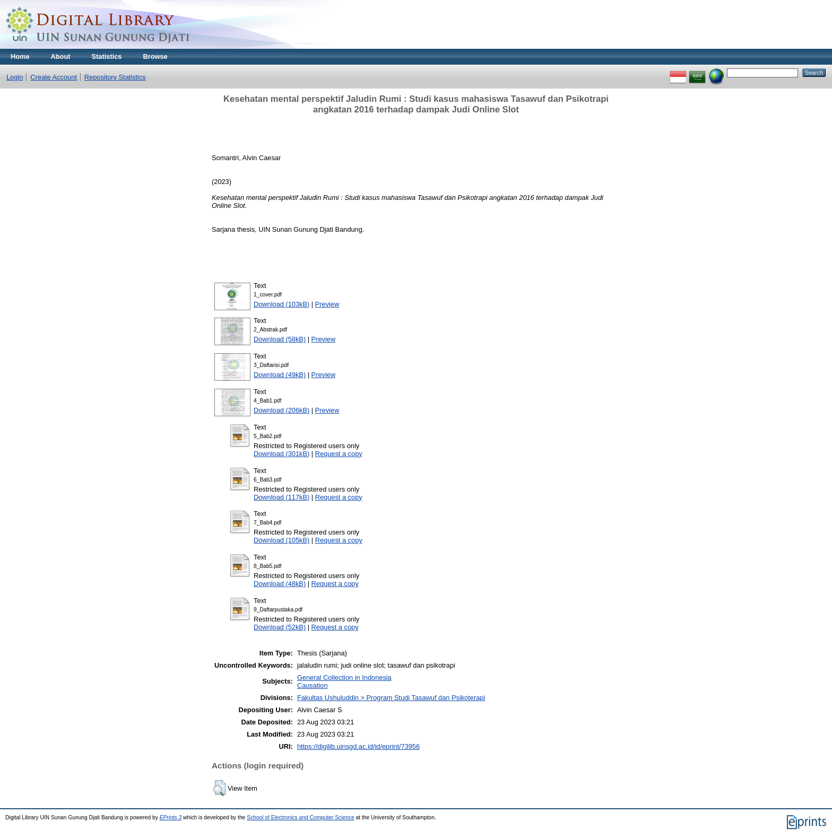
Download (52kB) (280, 627)
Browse (155, 56)
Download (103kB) (281, 304)
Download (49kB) (280, 375)
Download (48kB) (280, 584)
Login (14, 77)
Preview (327, 304)
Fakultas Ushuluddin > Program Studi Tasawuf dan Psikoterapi (391, 698)
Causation (312, 685)
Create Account (53, 77)
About (61, 56)
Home (20, 56)
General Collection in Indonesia (344, 677)
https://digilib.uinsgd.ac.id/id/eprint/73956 (358, 746)
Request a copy (338, 454)
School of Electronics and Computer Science (300, 817)
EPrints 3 (171, 817)
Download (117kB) (281, 497)
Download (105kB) (281, 540)
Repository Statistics (115, 77)
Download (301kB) (281, 454)
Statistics (107, 56)
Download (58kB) (280, 339)
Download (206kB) (281, 410)
